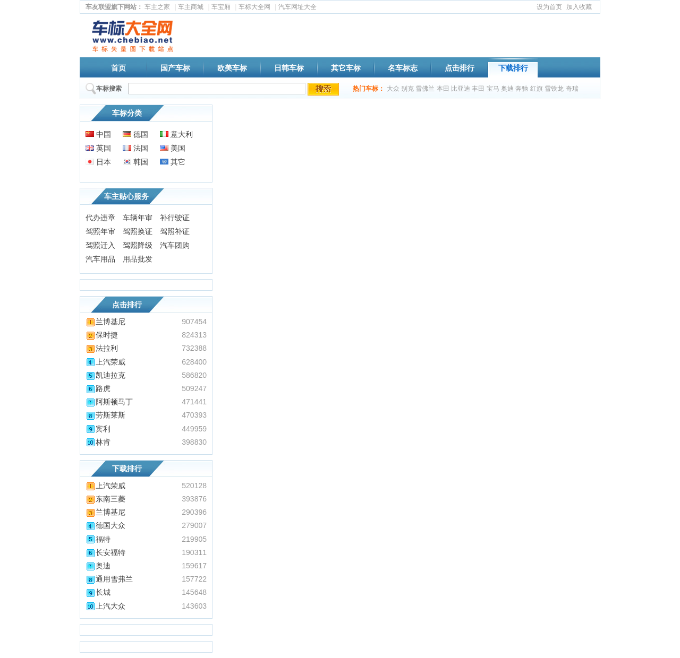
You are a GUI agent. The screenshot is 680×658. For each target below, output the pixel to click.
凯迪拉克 (105, 375)
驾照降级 (137, 245)
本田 (443, 88)
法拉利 (102, 348)
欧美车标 (232, 68)
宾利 (98, 429)
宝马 (493, 88)
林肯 (98, 442)
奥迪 (507, 88)
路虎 (98, 388)
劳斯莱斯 (105, 415)
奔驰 (521, 88)
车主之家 (157, 7)
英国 (98, 148)
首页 (118, 68)
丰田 (478, 88)
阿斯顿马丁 (109, 401)
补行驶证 (175, 217)
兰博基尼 (105, 321)
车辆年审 (137, 217)
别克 (407, 88)
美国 (172, 148)
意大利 (176, 134)
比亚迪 (460, 88)
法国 (135, 148)
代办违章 (100, 217)
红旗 (536, 88)
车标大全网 (254, 7)
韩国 (135, 162)
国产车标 (175, 68)
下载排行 (513, 68)
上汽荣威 (105, 362)
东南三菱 (105, 499)
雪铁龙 (554, 88)
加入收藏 (579, 7)
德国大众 (105, 525)
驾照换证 (137, 231)
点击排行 (459, 68)
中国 (98, 134)
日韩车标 (289, 68)
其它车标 (346, 68)
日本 (98, 162)
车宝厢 (221, 7)
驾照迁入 (100, 245)
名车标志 (403, 68)
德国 (135, 134)
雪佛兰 (425, 88)
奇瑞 (572, 88)
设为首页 (549, 7)
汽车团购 (175, 245)
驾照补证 (175, 231)
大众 (393, 88)
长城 (98, 592)
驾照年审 (100, 231)
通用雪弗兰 (109, 579)
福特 (98, 539)
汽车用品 (100, 259)
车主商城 (190, 7)
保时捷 (102, 335)
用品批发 (137, 259)
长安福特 (105, 552)
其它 (172, 162)
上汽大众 (105, 606)
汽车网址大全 (297, 7)
